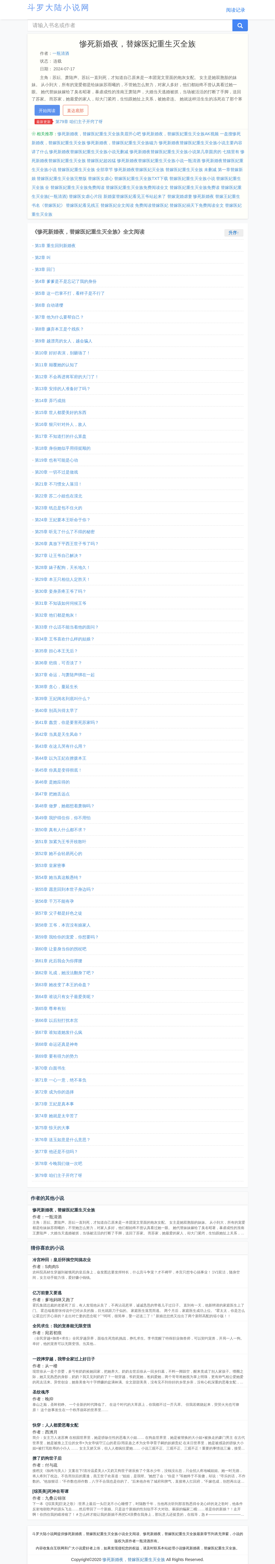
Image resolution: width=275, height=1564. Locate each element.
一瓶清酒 (60, 53)
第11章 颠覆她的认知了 (56, 364)
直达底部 (75, 110)
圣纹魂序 (40, 1392)
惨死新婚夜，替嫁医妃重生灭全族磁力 (122, 142)
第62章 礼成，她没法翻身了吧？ (65, 972)
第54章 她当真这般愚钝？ (58, 877)
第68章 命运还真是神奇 (56, 1044)
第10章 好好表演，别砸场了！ (63, 352)
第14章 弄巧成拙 (50, 400)
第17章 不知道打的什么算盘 (60, 436)
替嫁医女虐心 (100, 178)
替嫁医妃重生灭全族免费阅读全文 (137, 187)
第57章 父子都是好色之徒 (58, 913)
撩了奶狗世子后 (47, 1458)
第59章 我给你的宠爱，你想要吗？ (67, 937)
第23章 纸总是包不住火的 (58, 507)
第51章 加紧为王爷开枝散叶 (60, 841)
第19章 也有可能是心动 (56, 460)
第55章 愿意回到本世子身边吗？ (65, 889)
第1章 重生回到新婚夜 (55, 245)
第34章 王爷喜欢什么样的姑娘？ (65, 639)
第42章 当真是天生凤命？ (58, 734)
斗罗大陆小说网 (58, 7)
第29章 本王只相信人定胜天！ (63, 579)
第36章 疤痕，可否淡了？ (58, 662)
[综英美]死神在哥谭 (50, 1491)
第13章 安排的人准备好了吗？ (63, 388)
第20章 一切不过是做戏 (56, 472)
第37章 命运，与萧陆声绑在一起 (65, 674)
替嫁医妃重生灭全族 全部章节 (85, 169)
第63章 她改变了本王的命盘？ (63, 984)
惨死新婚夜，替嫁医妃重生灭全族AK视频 (180, 133)
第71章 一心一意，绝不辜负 (60, 1080)
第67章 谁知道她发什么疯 (58, 1032)
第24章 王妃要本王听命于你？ (63, 519)
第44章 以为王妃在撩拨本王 (60, 758)
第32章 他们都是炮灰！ (56, 615)
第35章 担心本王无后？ (56, 650)
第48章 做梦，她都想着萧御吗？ (65, 805)
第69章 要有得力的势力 (56, 1056)
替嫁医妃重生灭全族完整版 (62, 178)
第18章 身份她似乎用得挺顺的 (63, 448)
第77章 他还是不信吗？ (56, 1151)
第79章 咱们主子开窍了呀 (79, 121)
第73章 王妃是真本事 (54, 1103)
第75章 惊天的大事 (52, 1127)
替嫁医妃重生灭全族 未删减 (191, 169)
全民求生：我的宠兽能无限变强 (61, 1325)
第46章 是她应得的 (52, 782)
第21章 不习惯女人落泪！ (58, 484)
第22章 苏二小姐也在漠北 (58, 496)
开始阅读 (47, 110)
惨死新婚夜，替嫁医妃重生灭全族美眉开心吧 (99, 133)
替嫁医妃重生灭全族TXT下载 (141, 178)
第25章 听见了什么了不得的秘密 (65, 531)
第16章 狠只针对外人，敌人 (60, 424)
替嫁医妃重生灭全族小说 (192, 178)
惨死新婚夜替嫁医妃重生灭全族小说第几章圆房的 (175, 151)
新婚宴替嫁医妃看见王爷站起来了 (134, 196)
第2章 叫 (43, 257)
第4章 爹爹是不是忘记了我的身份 (66, 281)
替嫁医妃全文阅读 (117, 205)
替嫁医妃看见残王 (82, 205)
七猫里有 (231, 151)
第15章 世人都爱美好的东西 (60, 412)
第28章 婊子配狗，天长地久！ (63, 567)
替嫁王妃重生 (227, 196)
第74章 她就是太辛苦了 (56, 1115)
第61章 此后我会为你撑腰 (58, 960)
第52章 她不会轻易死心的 (58, 853)
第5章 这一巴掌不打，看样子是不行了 (70, 293)
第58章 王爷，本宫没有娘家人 (63, 925)
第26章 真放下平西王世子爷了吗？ (67, 543)
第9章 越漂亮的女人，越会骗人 (64, 341)
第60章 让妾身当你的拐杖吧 (60, 949)
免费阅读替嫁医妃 (151, 205)
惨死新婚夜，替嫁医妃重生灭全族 (63, 1210)
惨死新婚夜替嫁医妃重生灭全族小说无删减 (88, 151)
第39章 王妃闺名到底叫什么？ (63, 698)
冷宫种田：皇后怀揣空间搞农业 (61, 1259)
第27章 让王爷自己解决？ (58, 555)
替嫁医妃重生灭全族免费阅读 (77, 187)
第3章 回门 (45, 269)
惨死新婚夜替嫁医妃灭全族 (139, 169)
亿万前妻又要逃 (47, 1292)
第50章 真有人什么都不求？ (60, 829)
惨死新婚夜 (203, 196)
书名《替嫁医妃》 (48, 205)
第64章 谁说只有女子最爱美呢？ (65, 996)
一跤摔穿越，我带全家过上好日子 (63, 1359)
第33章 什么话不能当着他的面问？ (67, 627)
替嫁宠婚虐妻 (179, 196)
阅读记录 (235, 10)
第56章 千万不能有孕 (54, 901)
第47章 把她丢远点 (52, 794)
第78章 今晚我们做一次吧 (58, 1163)
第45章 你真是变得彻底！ (58, 770)
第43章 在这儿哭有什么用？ (60, 746)
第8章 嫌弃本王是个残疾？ (59, 329)
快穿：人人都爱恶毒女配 (55, 1425)
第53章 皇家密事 (50, 865)
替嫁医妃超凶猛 (101, 160)
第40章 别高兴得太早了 (56, 710)
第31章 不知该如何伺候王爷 (60, 603)
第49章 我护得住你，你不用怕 (63, 817)
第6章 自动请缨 (49, 305)
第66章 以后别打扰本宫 (56, 1020)
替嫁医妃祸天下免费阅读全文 (197, 205)
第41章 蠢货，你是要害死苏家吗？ (67, 722)
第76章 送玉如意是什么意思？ (63, 1139)
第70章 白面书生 (50, 1068)
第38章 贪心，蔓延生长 (56, 686)
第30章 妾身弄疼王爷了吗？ (60, 591)
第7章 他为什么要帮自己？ (59, 317)
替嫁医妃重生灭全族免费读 (195, 187)
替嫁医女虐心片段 (85, 196)
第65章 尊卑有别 (50, 1008)
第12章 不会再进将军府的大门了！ (67, 376)
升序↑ (234, 232)
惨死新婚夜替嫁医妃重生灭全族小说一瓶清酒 (159, 160)
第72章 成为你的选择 (54, 1092)
